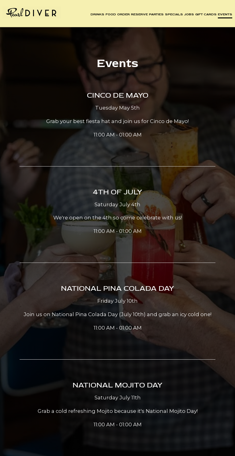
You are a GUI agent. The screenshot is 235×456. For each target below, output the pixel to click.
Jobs (188, 15)
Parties (155, 15)
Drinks (96, 15)
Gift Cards (205, 15)
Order (122, 15)
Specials (173, 15)
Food (110, 15)
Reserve (138, 15)
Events (224, 15)
